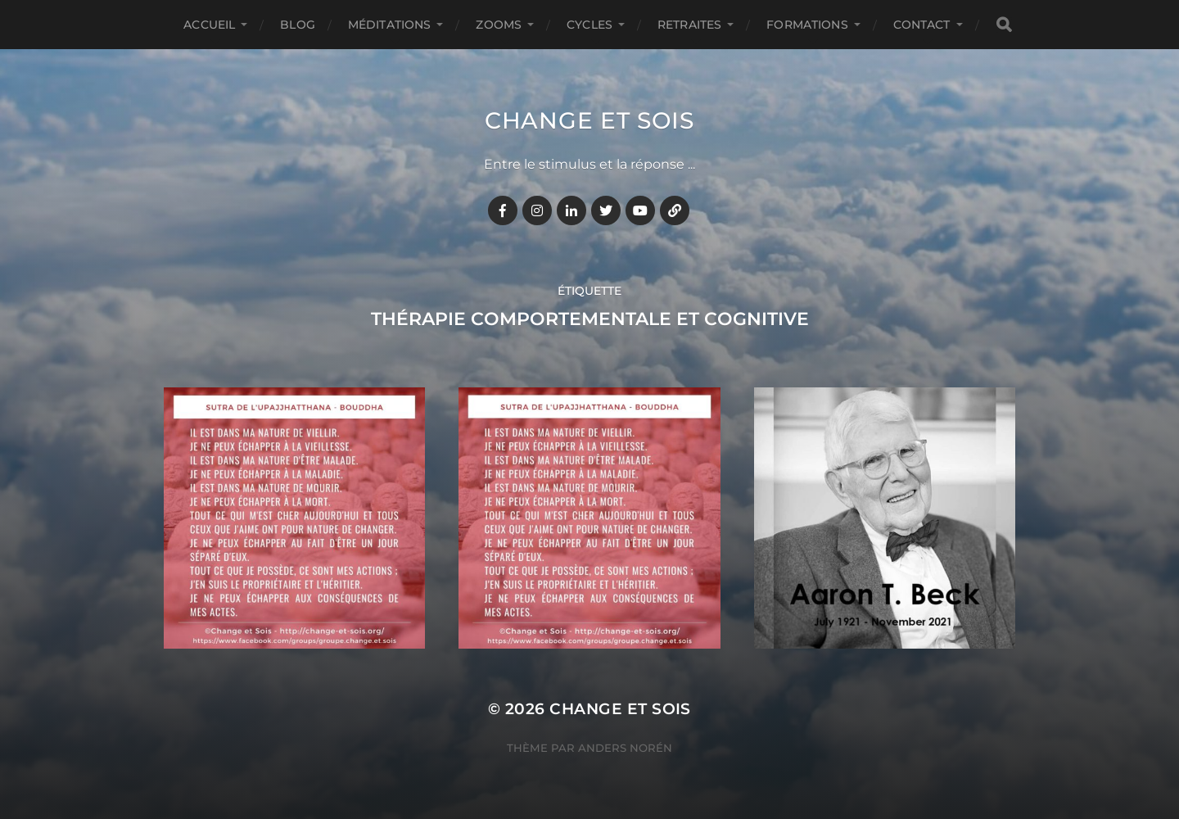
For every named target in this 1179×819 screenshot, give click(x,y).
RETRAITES (689, 24)
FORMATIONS (806, 24)
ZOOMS (499, 24)
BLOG (297, 24)
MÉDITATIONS (389, 24)
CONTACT (922, 24)
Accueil (209, 24)
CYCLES (589, 24)
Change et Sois (589, 120)
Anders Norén (625, 747)
